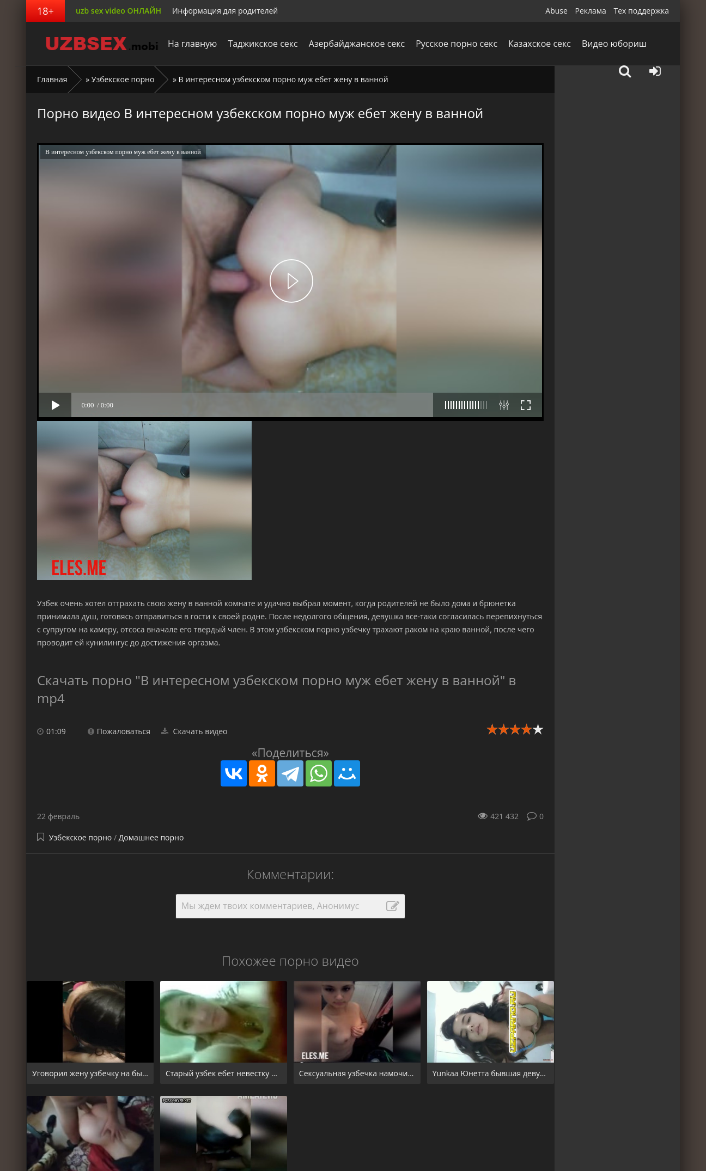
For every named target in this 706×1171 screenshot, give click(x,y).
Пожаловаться (119, 731)
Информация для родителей (225, 10)
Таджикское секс (262, 44)
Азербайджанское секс (357, 44)
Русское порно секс (456, 44)
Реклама (590, 10)
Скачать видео (194, 731)
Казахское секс (539, 44)
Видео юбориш (614, 44)
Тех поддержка (641, 10)
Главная (52, 79)
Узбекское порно (123, 79)
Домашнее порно (151, 837)
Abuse (556, 10)
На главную (192, 44)
